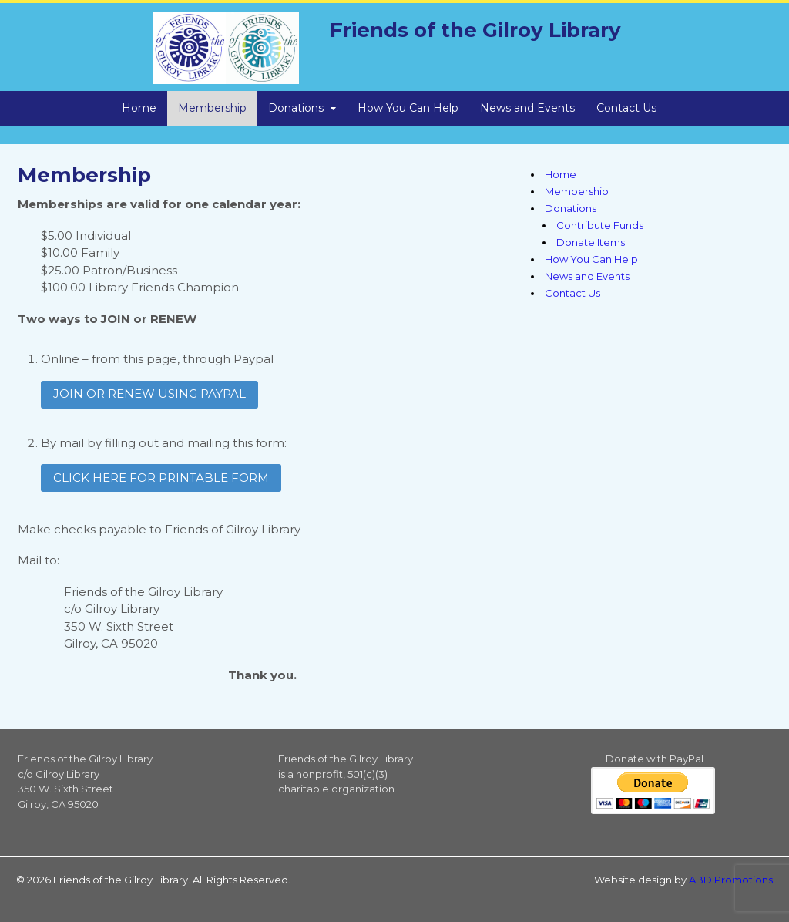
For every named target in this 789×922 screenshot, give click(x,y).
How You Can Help (408, 108)
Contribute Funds (599, 225)
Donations (296, 108)
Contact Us (626, 108)
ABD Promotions (731, 879)
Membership (212, 108)
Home (139, 108)
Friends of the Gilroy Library (475, 30)
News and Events (527, 108)
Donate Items (590, 242)
